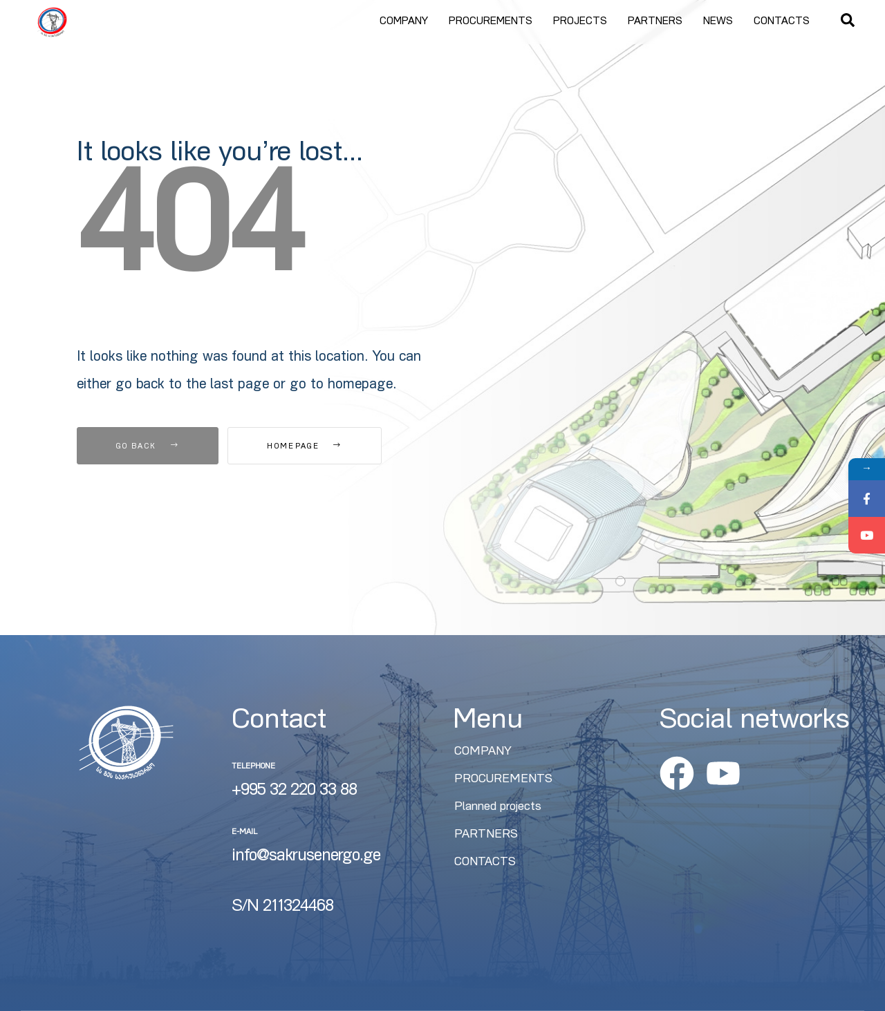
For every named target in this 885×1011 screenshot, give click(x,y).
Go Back (147, 447)
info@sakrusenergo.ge (306, 857)
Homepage (304, 447)
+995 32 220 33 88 (294, 791)
